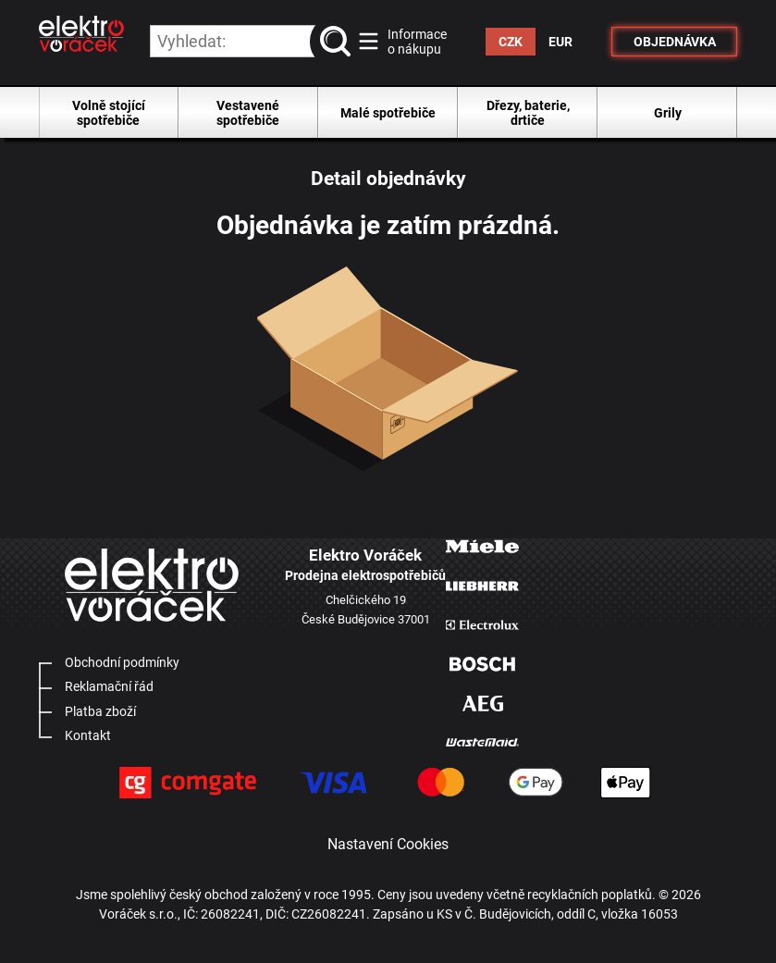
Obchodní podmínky (122, 662)
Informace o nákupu (417, 41)
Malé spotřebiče (388, 112)
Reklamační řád (109, 686)
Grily (668, 112)
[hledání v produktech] (251, 41)
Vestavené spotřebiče (247, 113)
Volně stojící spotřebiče (108, 113)
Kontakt (88, 735)
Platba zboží (100, 711)
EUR (560, 41)
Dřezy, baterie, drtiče (528, 113)
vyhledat (338, 41)
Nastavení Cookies (388, 844)
